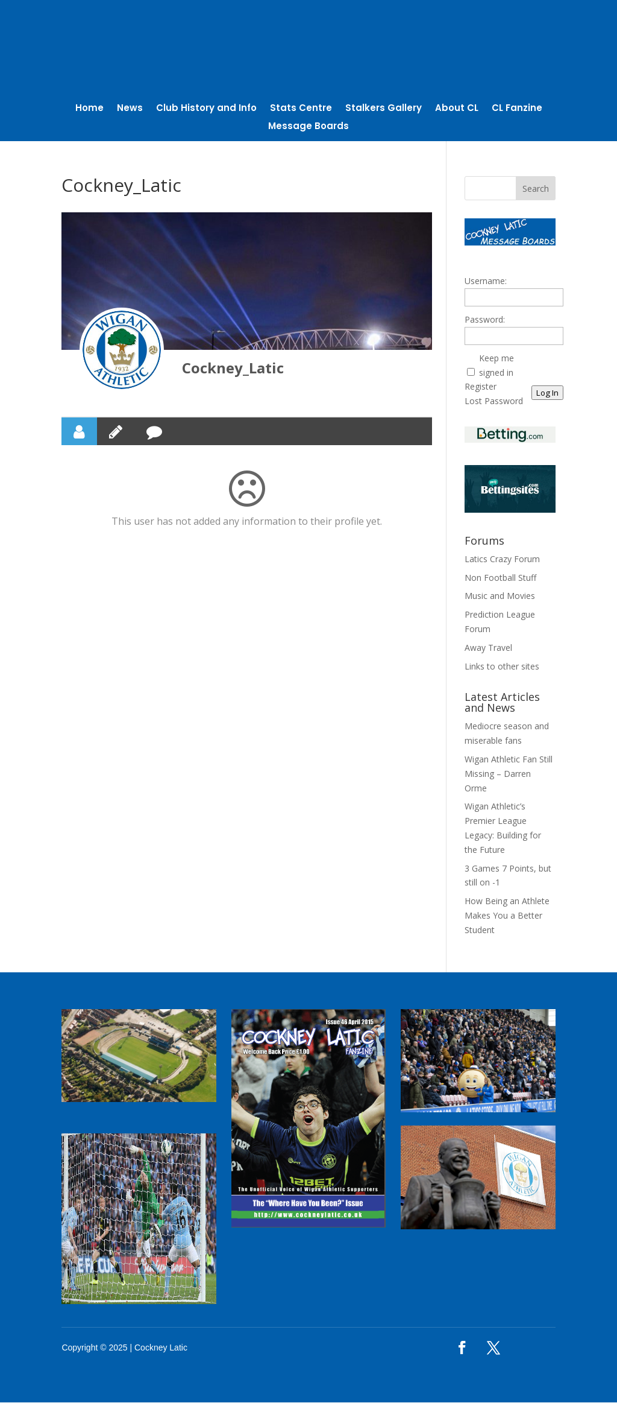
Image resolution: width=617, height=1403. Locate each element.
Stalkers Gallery (383, 109)
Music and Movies (500, 596)
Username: (486, 281)
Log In (547, 393)
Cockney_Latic (233, 368)
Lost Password (494, 401)
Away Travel (488, 647)
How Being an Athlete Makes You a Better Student (507, 915)
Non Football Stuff (500, 577)
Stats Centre (301, 109)
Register (480, 387)
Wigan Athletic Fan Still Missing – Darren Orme (509, 773)
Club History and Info (206, 109)
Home (89, 109)
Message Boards (308, 127)
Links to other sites (502, 666)
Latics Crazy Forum (502, 559)
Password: (485, 319)
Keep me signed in (496, 365)
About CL (456, 109)
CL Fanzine (517, 109)
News (130, 109)
